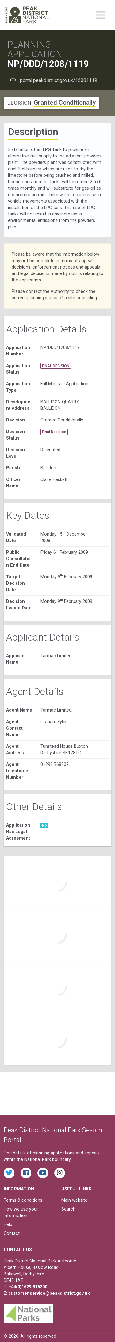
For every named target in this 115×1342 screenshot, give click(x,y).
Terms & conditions (23, 1200)
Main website (74, 1200)
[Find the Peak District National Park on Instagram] (59, 1173)
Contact (12, 1233)
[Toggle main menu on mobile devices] (100, 15)
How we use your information (21, 1212)
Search (68, 1209)
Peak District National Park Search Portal (53, 1135)
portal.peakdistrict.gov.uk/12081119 (58, 80)
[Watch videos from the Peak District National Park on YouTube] (42, 1173)
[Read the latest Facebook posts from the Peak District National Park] (26, 1173)
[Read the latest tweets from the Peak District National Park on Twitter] (9, 1173)
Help (8, 1224)
